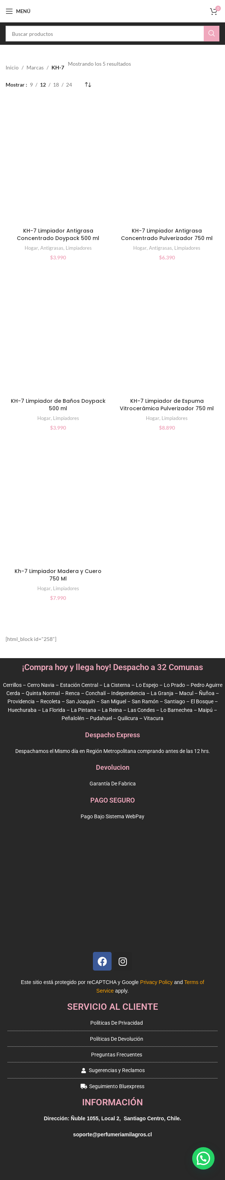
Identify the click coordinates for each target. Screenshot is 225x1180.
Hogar (31, 248)
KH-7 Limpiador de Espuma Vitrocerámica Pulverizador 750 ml (167, 404)
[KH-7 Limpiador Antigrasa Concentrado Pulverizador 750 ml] (167, 161)
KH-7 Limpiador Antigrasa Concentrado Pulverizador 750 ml (167, 234)
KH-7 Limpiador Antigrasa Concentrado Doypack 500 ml (58, 234)
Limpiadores (79, 248)
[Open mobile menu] (18, 11)
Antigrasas (51, 248)
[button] (203, 1158)
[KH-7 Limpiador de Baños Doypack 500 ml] (58, 331)
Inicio (12, 67)
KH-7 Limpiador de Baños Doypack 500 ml (58, 404)
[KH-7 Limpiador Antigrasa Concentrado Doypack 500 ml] (58, 161)
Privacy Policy (156, 982)
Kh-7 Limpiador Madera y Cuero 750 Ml (58, 574)
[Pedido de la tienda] (87, 84)
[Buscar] (112, 33)
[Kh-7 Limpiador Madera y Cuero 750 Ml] (58, 501)
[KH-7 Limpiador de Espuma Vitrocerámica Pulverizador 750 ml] (167, 331)
